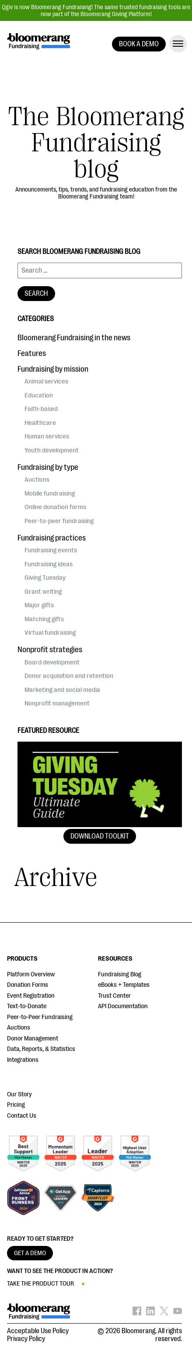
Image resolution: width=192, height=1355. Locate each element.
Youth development (51, 450)
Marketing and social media (62, 690)
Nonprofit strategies (49, 649)
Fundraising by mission (52, 369)
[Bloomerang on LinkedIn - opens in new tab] (150, 1313)
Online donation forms (55, 507)
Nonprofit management (57, 703)
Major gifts (39, 605)
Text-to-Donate (26, 1006)
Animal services (46, 381)
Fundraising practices (51, 538)
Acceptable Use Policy (38, 1331)
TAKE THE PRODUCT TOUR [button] (40, 1283)
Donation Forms (27, 985)
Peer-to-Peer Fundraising (40, 1017)
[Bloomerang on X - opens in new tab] (164, 1313)
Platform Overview (31, 974)
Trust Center (114, 995)
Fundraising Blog (119, 974)
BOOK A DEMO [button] (139, 44)
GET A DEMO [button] (30, 1253)
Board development (52, 662)
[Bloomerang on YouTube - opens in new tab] (177, 1313)
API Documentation (123, 1006)
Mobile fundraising (49, 493)
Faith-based (41, 409)
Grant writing (43, 591)
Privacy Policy (26, 1339)
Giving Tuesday (45, 578)
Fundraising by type (47, 467)
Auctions (36, 479)
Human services (46, 436)
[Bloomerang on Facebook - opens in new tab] (137, 1313)
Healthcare (40, 423)
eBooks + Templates (124, 985)
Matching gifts (44, 619)
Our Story (19, 1094)
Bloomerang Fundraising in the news (73, 337)
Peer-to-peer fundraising (59, 521)
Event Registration (31, 995)
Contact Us (21, 1115)
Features (31, 353)
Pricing (16, 1105)
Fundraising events (50, 550)
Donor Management (32, 1038)
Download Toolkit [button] (99, 836)
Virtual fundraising (50, 632)
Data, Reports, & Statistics (41, 1049)
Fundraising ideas (48, 564)
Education (38, 395)
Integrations (22, 1060)
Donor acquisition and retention (68, 676)
